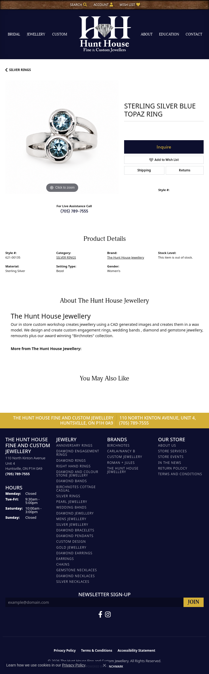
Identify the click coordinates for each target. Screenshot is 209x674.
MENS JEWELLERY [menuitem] (71, 519)
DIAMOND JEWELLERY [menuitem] (75, 513)
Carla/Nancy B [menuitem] (121, 451)
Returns (184, 170)
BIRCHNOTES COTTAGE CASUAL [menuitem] (76, 488)
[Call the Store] (17, 473)
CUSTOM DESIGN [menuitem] (71, 541)
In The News (169, 462)
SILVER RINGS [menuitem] (68, 496)
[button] (78, 4)
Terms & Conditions (96, 650)
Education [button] (169, 34)
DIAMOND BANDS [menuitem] (71, 481)
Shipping (144, 170)
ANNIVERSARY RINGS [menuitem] (74, 445)
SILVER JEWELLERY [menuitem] (72, 524)
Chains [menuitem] (63, 564)
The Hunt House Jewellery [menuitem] (123, 470)
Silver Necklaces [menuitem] (72, 581)
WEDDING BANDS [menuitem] (71, 507)
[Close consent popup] (104, 665)
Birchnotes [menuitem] (118, 445)
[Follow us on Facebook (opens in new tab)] (100, 614)
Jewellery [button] (36, 34)
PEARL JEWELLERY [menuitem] (71, 501)
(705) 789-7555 (74, 211)
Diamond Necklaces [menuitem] (75, 576)
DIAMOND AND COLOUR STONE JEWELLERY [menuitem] (77, 473)
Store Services (172, 451)
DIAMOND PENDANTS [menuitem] (75, 536)
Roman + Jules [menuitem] (121, 462)
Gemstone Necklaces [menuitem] (76, 570)
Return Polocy (173, 468)
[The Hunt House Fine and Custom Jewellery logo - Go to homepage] (104, 34)
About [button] (147, 34)
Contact (194, 34)
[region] (62, 137)
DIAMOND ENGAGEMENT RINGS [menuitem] (77, 452)
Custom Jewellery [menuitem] (124, 456)
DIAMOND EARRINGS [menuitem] (74, 553)
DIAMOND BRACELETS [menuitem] (75, 530)
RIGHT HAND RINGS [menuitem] (73, 466)
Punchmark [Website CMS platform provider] (114, 666)
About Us (167, 445)
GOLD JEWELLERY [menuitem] (71, 547)
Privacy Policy (65, 650)
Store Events (171, 456)
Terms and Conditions (180, 474)
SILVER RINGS (20, 70)
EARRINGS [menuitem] (65, 558)
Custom (59, 34)
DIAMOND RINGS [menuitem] (71, 460)
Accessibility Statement (136, 650)
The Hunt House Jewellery (125, 257)
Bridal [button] (14, 34)
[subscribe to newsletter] (193, 602)
